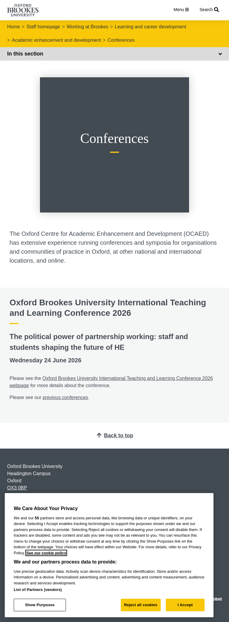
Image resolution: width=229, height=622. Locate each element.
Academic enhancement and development (56, 40)
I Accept (185, 605)
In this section (114, 54)
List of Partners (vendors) (38, 589)
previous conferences (65, 397)
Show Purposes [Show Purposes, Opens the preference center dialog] (40, 605)
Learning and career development (150, 26)
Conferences (121, 40)
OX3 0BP (17, 487)
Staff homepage (43, 26)
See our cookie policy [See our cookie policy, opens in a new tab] (46, 553)
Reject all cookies (140, 605)
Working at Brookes (87, 26)
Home (13, 26)
